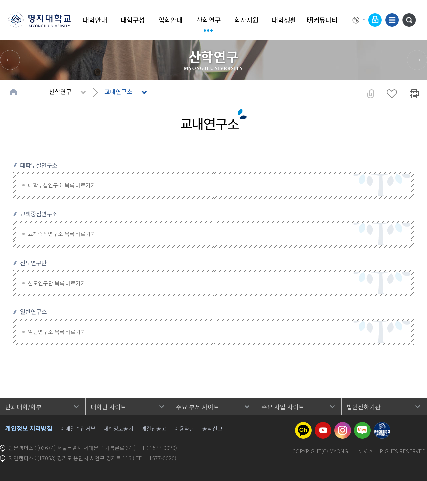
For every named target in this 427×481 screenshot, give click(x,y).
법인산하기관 (364, 406)
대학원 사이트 (108, 406)
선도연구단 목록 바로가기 (57, 283)
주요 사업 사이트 (282, 406)
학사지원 (246, 20)
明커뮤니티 (322, 20)
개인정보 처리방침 (28, 428)
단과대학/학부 (23, 406)
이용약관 (184, 428)
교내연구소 (118, 91)
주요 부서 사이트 (197, 406)
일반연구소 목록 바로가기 (57, 332)
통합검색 (409, 20)
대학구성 (133, 20)
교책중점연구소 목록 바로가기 (62, 234)
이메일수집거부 (77, 428)
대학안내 (95, 20)
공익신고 (212, 428)
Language (359, 20)
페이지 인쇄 (414, 94)
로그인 (375, 20)
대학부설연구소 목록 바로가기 (62, 185)
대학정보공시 (118, 428)
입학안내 (170, 20)
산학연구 (208, 20)
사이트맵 (392, 20)
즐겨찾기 (392, 94)
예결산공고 (153, 428)
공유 (370, 94)
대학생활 (284, 20)
